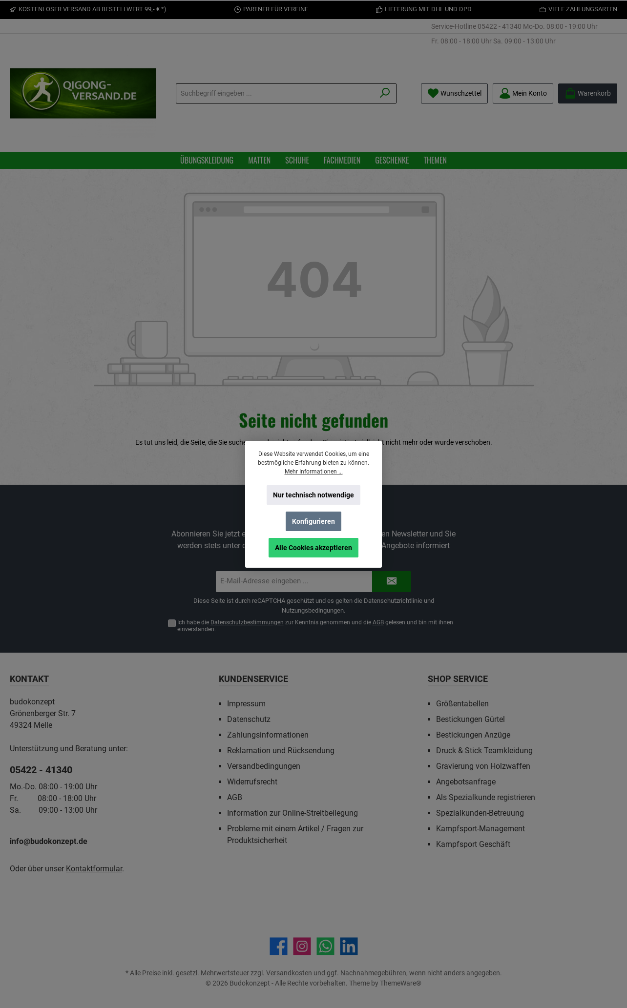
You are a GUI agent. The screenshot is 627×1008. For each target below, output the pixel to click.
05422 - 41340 (500, 26)
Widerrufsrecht (252, 781)
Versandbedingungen (263, 766)
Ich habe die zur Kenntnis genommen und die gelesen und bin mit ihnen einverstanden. (315, 626)
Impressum (246, 703)
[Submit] (391, 581)
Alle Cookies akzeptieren (313, 548)
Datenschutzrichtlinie (393, 600)
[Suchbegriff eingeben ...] (275, 93)
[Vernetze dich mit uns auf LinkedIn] (349, 946)
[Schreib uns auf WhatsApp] (325, 946)
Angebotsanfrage (466, 781)
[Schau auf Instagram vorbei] (302, 946)
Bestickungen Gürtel (470, 719)
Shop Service (458, 679)
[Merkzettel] (454, 93)
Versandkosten (289, 973)
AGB (378, 622)
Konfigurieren (313, 521)
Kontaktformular (94, 868)
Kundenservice (253, 679)
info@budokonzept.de (48, 841)
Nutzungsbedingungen (313, 610)
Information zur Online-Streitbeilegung (292, 813)
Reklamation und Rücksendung (280, 750)
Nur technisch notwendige (313, 495)
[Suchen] (385, 93)
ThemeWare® (400, 983)
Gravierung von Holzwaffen (483, 766)
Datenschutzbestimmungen (247, 622)
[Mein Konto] (523, 93)
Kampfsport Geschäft (473, 844)
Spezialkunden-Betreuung (480, 813)
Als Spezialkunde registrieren (485, 797)
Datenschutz (249, 719)
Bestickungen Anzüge (473, 735)
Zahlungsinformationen (268, 735)
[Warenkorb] (587, 93)
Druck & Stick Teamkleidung (484, 750)
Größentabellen (462, 703)
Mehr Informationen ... (314, 471)
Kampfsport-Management (480, 828)
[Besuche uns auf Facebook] (279, 946)
